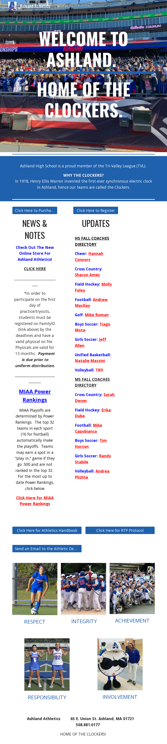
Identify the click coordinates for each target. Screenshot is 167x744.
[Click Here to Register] (95, 210)
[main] (83, 76)
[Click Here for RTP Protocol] (119, 530)
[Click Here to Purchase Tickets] (34, 210)
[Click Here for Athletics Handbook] (46, 530)
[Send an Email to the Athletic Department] (46, 549)
